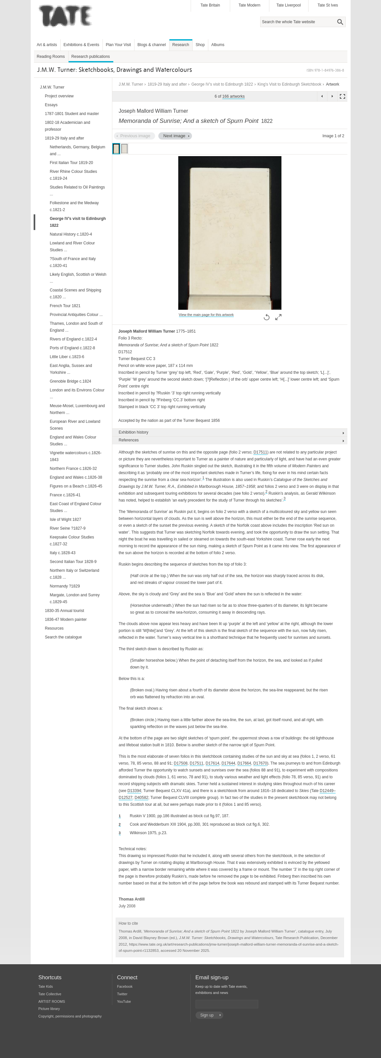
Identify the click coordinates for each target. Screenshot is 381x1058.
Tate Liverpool (289, 5)
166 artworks (233, 96)
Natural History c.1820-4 (71, 234)
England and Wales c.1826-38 (76, 477)
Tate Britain (210, 5)
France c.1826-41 (65, 495)
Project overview (59, 96)
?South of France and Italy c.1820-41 (73, 262)
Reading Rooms (51, 56)
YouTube (124, 1001)
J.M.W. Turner (131, 84)
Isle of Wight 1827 (65, 519)
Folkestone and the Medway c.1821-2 (74, 206)
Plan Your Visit (118, 44)
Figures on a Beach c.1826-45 (76, 486)
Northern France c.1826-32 (73, 468)
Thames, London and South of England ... (76, 327)
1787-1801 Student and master (72, 113)
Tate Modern (250, 5)
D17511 (260, 452)
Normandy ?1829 (65, 586)
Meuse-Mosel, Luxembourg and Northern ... (77, 409)
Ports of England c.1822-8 (72, 348)
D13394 (134, 790)
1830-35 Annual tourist (64, 610)
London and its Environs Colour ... (77, 393)
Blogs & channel (151, 44)
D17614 (212, 763)
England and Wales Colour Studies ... (73, 440)
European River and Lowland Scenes (75, 425)
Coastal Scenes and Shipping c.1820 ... (75, 293)
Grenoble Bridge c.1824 (70, 381)
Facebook (125, 986)
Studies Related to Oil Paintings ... (77, 190)
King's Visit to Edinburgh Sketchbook (290, 84)
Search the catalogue (63, 637)
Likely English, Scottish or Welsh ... (78, 278)
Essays (51, 105)
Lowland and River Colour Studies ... (72, 246)
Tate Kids (46, 986)
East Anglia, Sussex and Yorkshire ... (71, 369)
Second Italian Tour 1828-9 (73, 561)
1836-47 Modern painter (66, 619)
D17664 (244, 763)
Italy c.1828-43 (63, 553)
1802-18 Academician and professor (67, 126)
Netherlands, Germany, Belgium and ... (77, 150)
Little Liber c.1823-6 (67, 357)
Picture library (49, 1009)
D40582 (141, 797)
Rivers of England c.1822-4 (73, 339)
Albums (217, 44)
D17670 (260, 763)
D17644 (228, 763)
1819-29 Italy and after (167, 84)
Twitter (122, 994)
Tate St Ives (328, 5)
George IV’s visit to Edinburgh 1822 (222, 84)
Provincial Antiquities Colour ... (76, 314)
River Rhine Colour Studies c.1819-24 (73, 175)
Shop (200, 44)
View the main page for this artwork (206, 315)
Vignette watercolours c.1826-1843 (76, 456)
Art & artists (47, 44)
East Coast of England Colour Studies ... (76, 507)
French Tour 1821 (65, 306)
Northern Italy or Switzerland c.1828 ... (74, 574)
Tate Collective (50, 994)
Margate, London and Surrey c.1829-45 (75, 598)
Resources (54, 628)
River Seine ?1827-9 (68, 528)
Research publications (90, 56)
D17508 (180, 763)
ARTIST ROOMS (52, 1001)
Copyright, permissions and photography (70, 1016)
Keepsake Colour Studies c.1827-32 (72, 540)
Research (180, 44)
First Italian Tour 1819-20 (71, 162)
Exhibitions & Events (81, 44)
